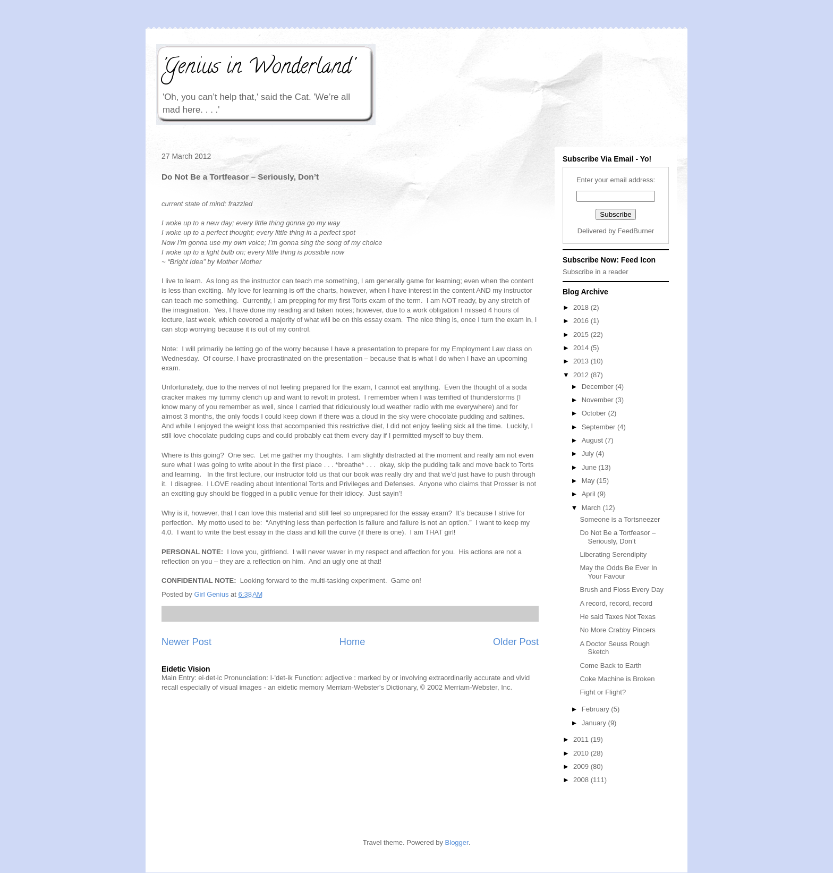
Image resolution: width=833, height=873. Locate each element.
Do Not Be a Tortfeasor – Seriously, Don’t (618, 537)
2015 (582, 334)
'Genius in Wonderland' (258, 68)
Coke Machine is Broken (617, 679)
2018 (582, 307)
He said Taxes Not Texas (618, 617)
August (593, 440)
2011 (582, 739)
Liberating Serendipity (613, 554)
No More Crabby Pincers (617, 630)
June (590, 467)
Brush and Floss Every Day (622, 590)
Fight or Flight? (603, 692)
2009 (582, 766)
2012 (582, 375)
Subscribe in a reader (595, 272)
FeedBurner (636, 231)
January (595, 723)
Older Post (516, 642)
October (595, 413)
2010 (582, 753)
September (599, 427)
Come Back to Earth (610, 665)
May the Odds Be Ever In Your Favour (618, 572)
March (592, 508)
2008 (582, 780)
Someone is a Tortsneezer (620, 519)
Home (352, 642)
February (596, 709)
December (599, 387)
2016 (582, 321)
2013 (582, 361)
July (589, 453)
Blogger (457, 842)
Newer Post (186, 642)
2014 (582, 348)
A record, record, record (616, 603)
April (590, 494)
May (589, 481)
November (599, 400)
